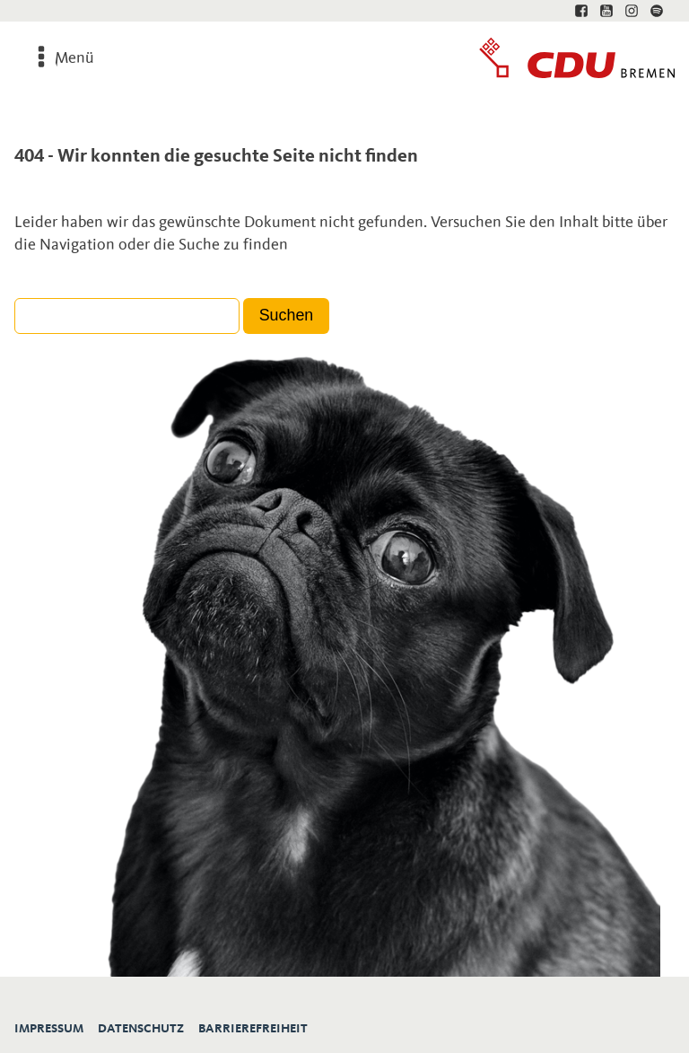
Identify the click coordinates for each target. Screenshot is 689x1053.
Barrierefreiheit (253, 1028)
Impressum (48, 1028)
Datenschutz (141, 1028)
